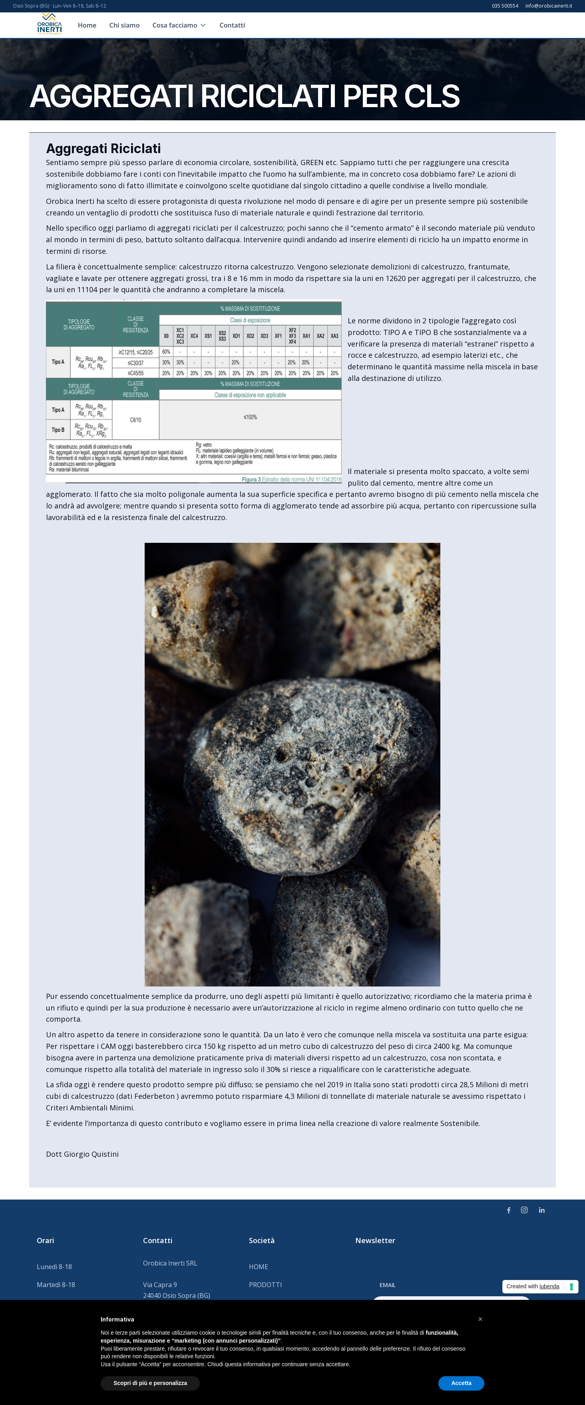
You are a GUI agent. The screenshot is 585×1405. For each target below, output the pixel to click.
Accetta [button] (461, 1383)
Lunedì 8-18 (54, 1266)
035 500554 (505, 6)
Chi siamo (124, 25)
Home (87, 25)
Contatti (232, 25)
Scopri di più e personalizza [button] (150, 1383)
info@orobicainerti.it (548, 6)
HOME (258, 1266)
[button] (179, 25)
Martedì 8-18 (56, 1284)
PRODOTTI (265, 1284)
